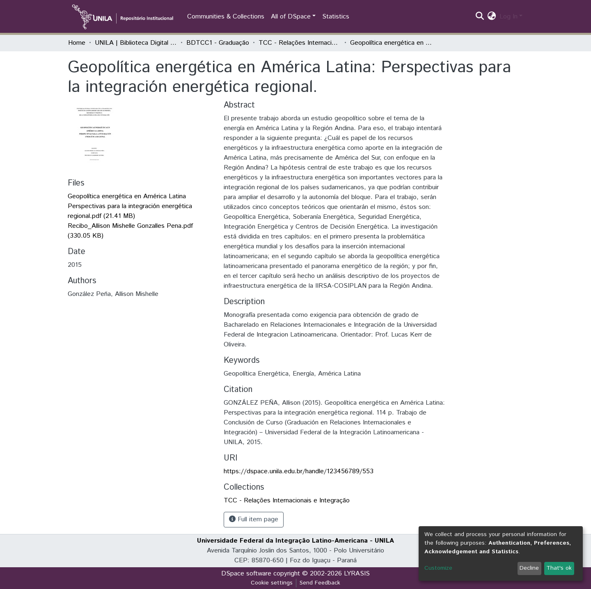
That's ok (559, 568)
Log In (508, 16)
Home (76, 43)
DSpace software (246, 573)
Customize (438, 568)
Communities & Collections (225, 16)
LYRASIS (357, 573)
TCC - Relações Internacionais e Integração (300, 43)
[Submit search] (480, 17)
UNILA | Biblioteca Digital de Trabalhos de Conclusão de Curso (136, 43)
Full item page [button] (253, 519)
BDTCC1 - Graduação (217, 43)
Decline (529, 568)
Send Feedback (320, 583)
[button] (492, 17)
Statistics (335, 16)
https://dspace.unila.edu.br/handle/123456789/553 (298, 471)
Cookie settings (272, 583)
